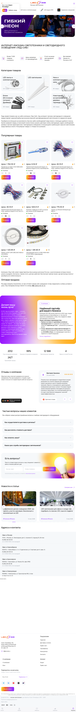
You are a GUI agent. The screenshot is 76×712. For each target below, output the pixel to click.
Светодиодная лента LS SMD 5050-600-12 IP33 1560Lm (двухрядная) (38, 253)
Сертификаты (44, 648)
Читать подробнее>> (45, 336)
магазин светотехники (16, 697)
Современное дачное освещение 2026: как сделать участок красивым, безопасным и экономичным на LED (56, 511)
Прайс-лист (43, 645)
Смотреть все (68, 487)
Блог (4, 665)
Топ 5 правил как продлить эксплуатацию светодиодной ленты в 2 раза (18, 510)
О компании (6, 662)
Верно (4, 10)
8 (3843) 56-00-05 (7, 576)
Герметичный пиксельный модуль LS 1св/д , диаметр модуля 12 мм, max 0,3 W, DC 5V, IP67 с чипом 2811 (12, 210)
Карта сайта (4, 701)
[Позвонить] (2, 3)
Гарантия (42, 640)
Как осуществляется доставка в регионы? (20, 422)
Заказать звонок (49, 469)
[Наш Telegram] (3, 683)
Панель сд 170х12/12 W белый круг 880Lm (61, 210)
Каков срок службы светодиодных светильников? (23, 445)
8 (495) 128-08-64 (7, 540)
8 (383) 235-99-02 (7, 552)
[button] (2, 26)
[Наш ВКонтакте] (8, 683)
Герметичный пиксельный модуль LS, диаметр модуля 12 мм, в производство (37, 167)
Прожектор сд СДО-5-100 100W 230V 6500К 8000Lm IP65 (12, 167)
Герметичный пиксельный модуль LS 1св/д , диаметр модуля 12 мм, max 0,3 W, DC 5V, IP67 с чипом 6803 (63, 167)
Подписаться (22, 677)
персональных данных (30, 473)
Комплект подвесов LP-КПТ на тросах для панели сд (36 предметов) (37, 210)
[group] (38, 26)
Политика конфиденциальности (9, 699)
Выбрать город (13, 10)
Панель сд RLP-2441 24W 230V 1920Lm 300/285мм (12, 253)
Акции (42, 662)
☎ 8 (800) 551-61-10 (38, 286)
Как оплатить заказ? (12, 438)
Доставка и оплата (45, 643)
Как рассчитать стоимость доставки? (18, 430)
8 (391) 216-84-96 (7, 564)
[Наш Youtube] (13, 683)
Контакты (42, 654)
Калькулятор (43, 651)
